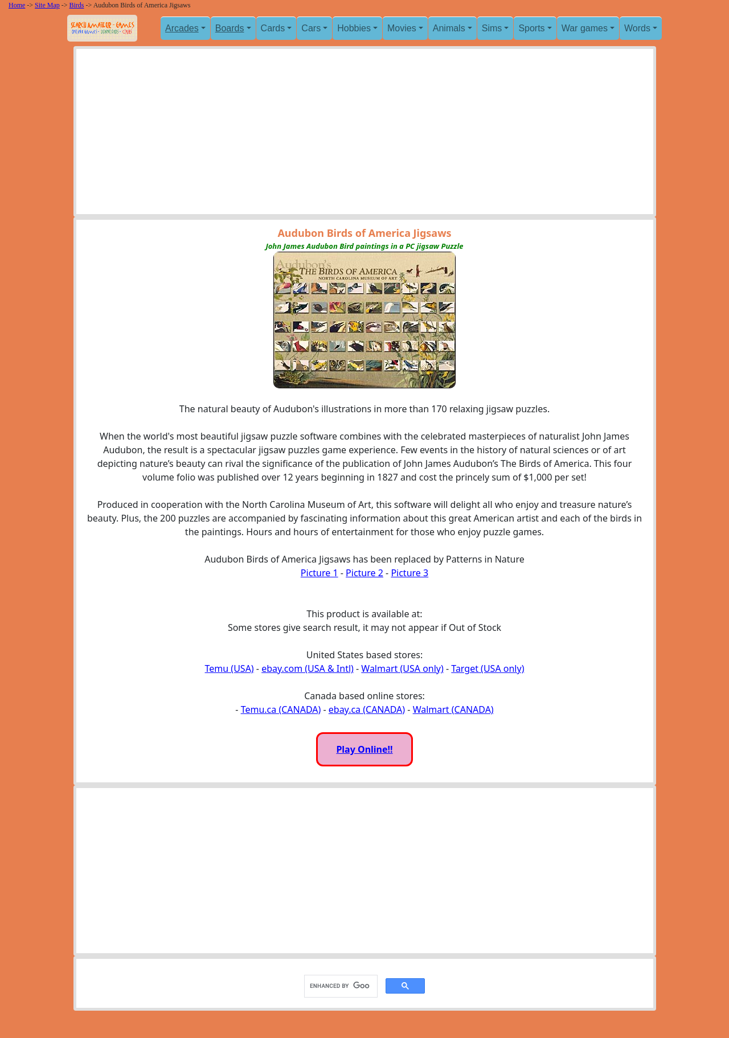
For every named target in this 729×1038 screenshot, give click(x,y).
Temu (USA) (229, 668)
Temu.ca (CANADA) (281, 709)
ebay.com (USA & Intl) (307, 668)
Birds (76, 5)
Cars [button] (311, 28)
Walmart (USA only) (402, 668)
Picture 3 (409, 573)
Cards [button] (273, 28)
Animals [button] (449, 28)
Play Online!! (364, 749)
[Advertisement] (365, 134)
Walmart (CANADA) (453, 709)
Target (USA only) (487, 668)
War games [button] (585, 28)
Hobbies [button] (354, 28)
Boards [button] (229, 28)
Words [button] (637, 28)
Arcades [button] (182, 28)
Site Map (47, 5)
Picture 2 (364, 573)
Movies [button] (401, 28)
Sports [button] (531, 28)
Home (17, 5)
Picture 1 (319, 573)
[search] (340, 985)
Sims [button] (492, 28)
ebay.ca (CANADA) (367, 709)
